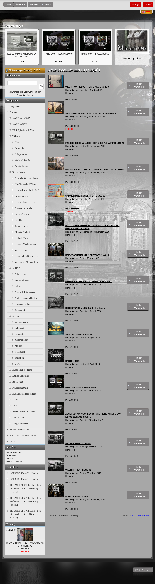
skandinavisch (21, 322)
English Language (20, 376)
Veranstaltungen (22, 280)
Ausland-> (17, 316)
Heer (17, 142)
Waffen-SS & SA (23, 160)
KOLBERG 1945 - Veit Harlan (24, 473)
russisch (18, 346)
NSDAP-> (17, 268)
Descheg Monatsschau (25, 202)
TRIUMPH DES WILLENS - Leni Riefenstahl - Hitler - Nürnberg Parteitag (25, 488)
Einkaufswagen (16, 70)
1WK (14, 406)
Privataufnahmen (20, 388)
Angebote (11, 529)
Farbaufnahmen (19, 418)
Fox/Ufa (19, 220)
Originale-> (15, 106)
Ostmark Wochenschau (25, 244)
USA (17, 364)
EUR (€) (135, 4)
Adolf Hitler (20, 274)
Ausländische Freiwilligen (24, 394)
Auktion (13, 441)
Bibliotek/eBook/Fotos (20, 429)
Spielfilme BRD (19, 124)
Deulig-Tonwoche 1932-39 (27, 190)
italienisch (19, 328)
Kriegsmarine (21, 154)
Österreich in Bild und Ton (27, 256)
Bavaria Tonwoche (23, 214)
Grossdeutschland (23, 304)
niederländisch (21, 340)
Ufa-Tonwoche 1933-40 (26, 184)
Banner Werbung (14, 452)
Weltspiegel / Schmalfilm (26, 262)
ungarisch (19, 358)
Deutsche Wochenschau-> (26, 178)
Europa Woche (21, 196)
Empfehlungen (14, 26)
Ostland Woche (22, 238)
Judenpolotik (21, 310)
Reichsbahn (17, 382)
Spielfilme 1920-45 (21, 118)
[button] (8, 4)
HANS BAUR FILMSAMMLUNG (59, 54)
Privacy (9, 458)
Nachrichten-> (19, 172)
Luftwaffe (19, 148)
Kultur (15, 400)
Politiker (19, 286)
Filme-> (13, 112)
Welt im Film (21, 250)
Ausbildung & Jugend (22, 370)
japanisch (19, 334)
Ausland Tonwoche (23, 208)
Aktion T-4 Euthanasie (25, 292)
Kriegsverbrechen (20, 424)
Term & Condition (14, 462)
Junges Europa (21, 226)
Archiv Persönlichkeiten (26, 298)
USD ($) (148, 4)
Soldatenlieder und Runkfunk (23, 435)
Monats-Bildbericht (24, 232)
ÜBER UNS (11, 455)
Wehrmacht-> (18, 136)
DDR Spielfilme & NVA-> (24, 130)
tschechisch (20, 352)
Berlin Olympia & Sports (23, 412)
